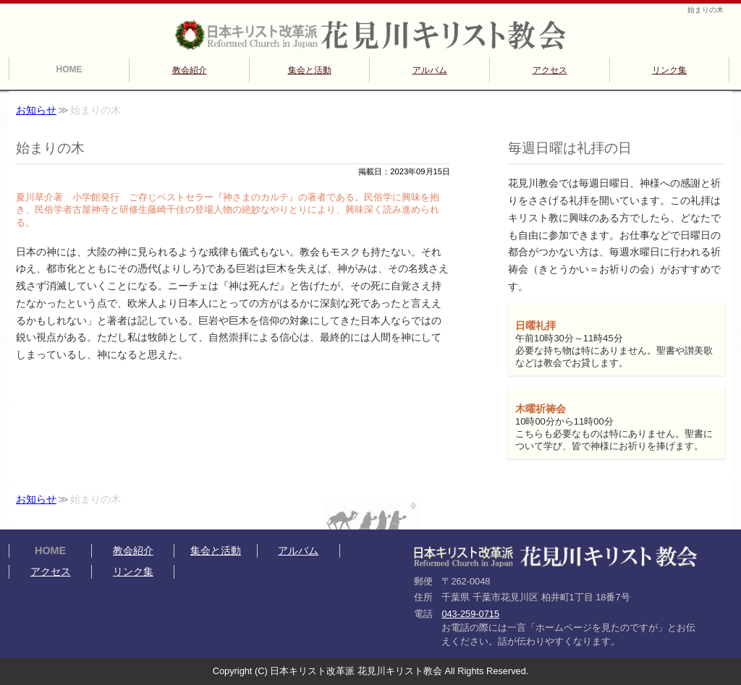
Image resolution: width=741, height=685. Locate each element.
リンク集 (669, 70)
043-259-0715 (470, 613)
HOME (69, 69)
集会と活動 (309, 70)
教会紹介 (189, 70)
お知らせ (36, 110)
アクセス (550, 70)
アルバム (429, 70)
